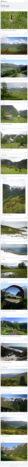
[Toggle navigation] (26, 1)
